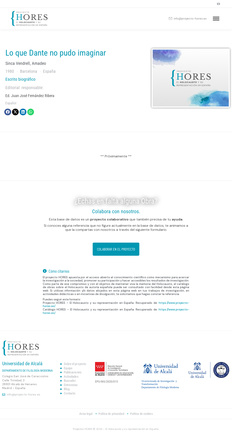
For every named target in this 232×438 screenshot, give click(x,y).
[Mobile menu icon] (216, 18)
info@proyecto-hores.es (187, 18)
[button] (7, 112)
